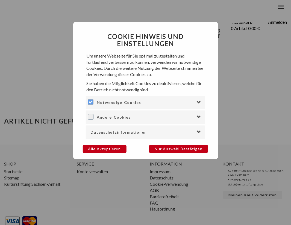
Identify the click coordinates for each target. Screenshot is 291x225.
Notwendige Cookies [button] (119, 102)
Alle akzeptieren (104, 148)
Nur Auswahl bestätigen (178, 148)
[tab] (145, 102)
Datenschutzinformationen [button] (118, 132)
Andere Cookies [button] (114, 117)
